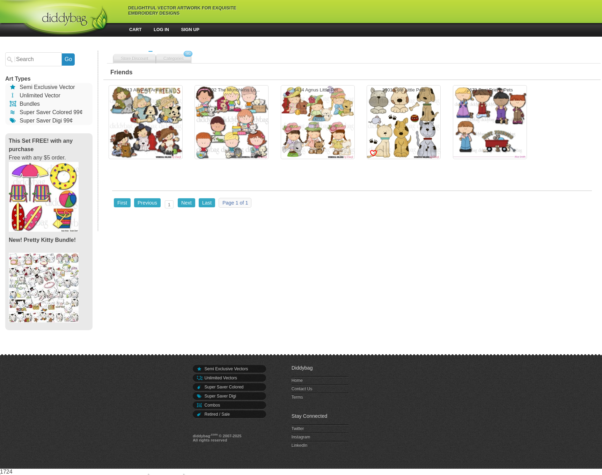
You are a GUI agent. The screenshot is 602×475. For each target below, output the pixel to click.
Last (207, 203)
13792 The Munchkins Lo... (231, 123)
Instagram (301, 437)
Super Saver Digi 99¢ (41, 121)
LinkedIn (299, 445)
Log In (161, 29)
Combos (208, 405)
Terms (297, 397)
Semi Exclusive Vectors (222, 368)
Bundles (24, 104)
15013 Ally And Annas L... (146, 123)
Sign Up (190, 29)
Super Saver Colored (220, 387)
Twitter (298, 428)
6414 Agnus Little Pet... (318, 123)
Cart (135, 29)
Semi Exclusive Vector (42, 87)
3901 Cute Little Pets (404, 123)
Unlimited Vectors (216, 378)
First (122, 203)
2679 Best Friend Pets (490, 123)
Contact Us (302, 388)
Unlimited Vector (34, 95)
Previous (147, 203)
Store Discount (134, 58)
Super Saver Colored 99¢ (46, 112)
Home (297, 380)
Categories (173, 58)
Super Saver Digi (216, 396)
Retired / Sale (213, 414)
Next (186, 203)
